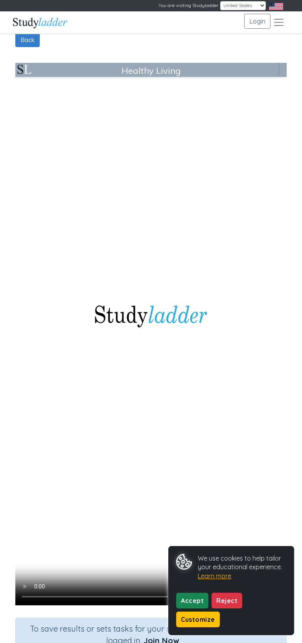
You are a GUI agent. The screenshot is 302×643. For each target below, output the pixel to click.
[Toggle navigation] (278, 22)
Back (27, 40)
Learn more (214, 576)
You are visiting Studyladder (188, 5)
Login (257, 21)
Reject (227, 601)
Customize (198, 619)
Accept (192, 601)
